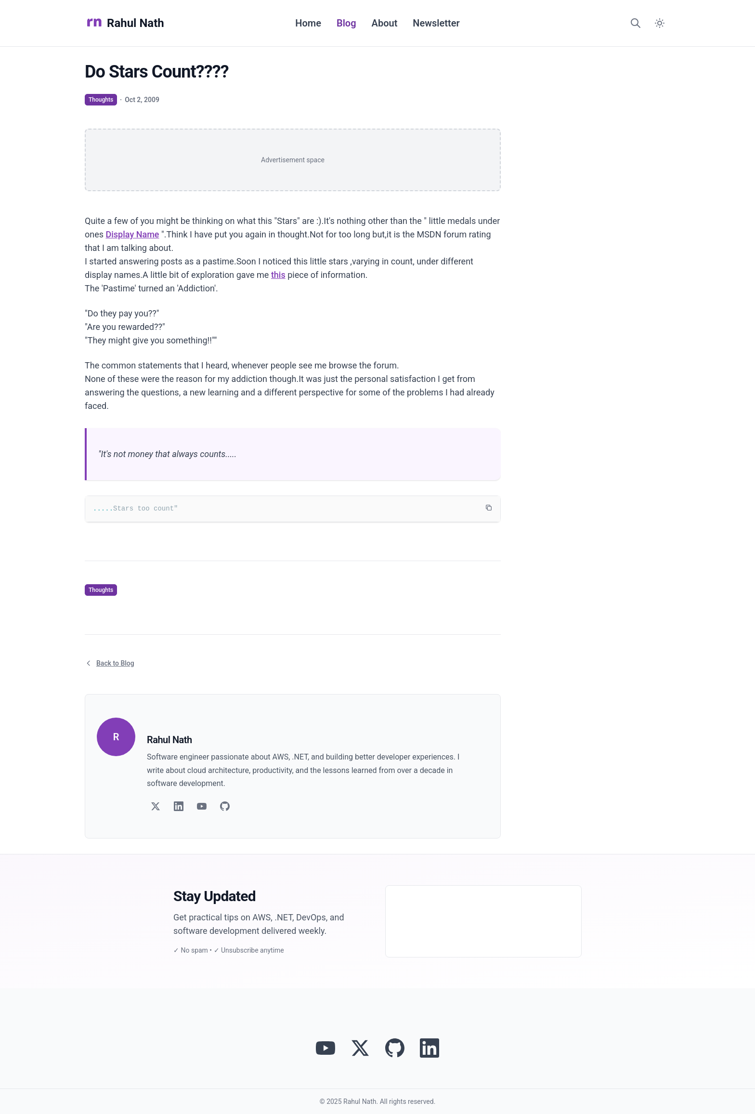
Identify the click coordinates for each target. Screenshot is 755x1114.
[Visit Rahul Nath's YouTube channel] (325, 1048)
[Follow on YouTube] (201, 806)
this (278, 275)
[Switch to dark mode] (659, 23)
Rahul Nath (124, 23)
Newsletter (436, 23)
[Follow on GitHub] (225, 806)
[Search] (635, 23)
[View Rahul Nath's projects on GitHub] (394, 1048)
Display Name (132, 234)
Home (308, 23)
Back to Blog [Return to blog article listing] (109, 663)
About (385, 23)
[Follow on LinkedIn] (178, 806)
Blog (346, 23)
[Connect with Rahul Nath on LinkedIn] (429, 1048)
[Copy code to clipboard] (488, 507)
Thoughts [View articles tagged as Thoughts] (101, 99)
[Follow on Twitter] (155, 806)
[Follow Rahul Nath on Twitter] (360, 1048)
